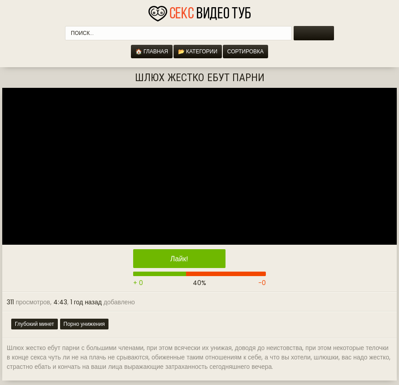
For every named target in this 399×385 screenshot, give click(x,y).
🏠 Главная (151, 51)
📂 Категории (197, 51)
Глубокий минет (34, 324)
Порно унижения (84, 324)
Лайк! (179, 259)
